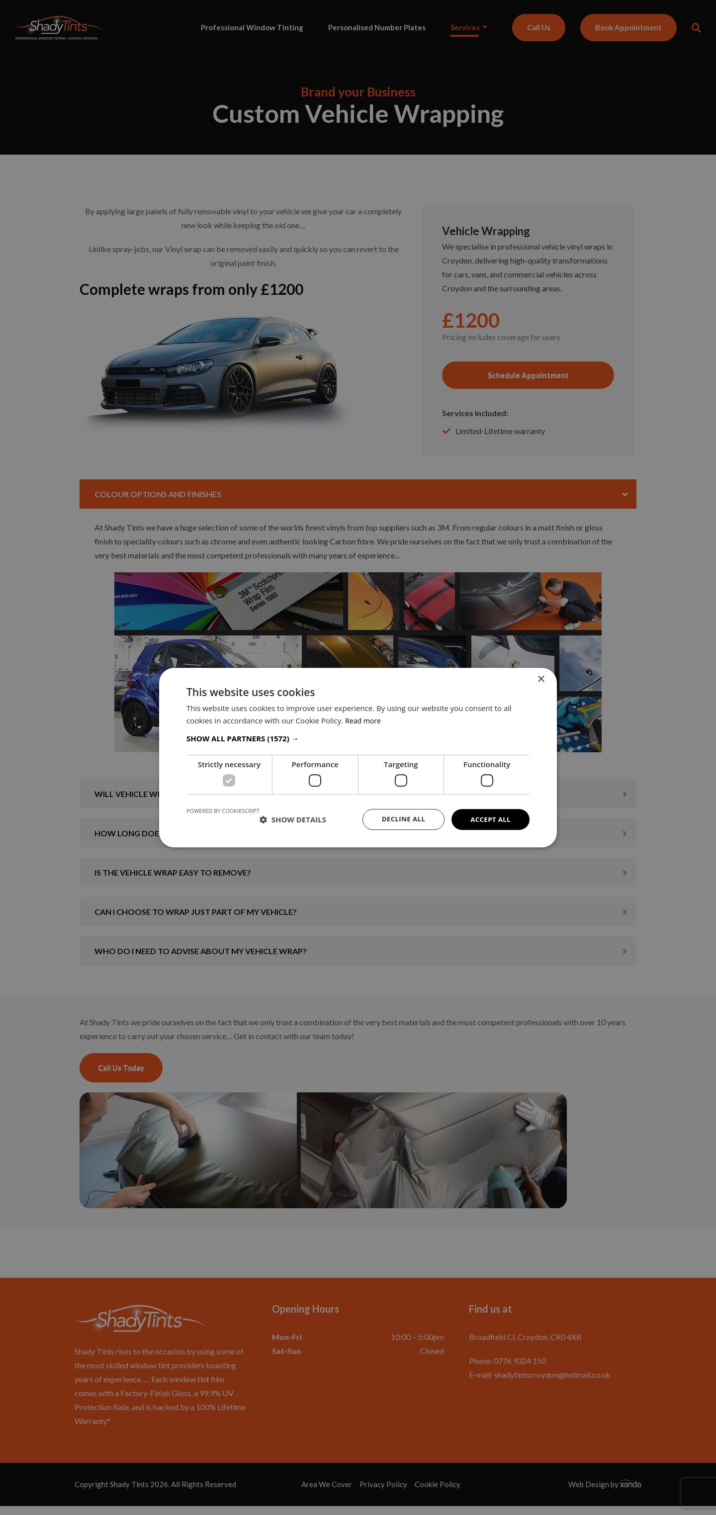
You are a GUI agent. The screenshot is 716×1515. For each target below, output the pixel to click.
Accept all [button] (489, 819)
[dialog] (358, 757)
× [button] (540, 678)
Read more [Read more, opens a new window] (364, 720)
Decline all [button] (400, 819)
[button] (358, 737)
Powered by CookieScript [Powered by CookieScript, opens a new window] (223, 810)
